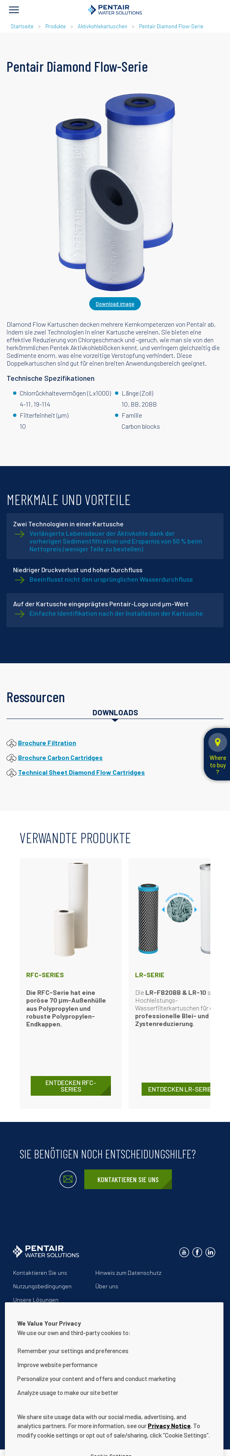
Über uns (106, 1286)
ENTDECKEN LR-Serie (180, 1089)
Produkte (55, 26)
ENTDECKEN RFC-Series (70, 1085)
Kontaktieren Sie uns (128, 1179)
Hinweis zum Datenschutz (128, 1272)
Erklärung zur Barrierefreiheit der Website (66, 1313)
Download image (115, 303)
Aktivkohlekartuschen (102, 26)
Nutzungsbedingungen (42, 1286)
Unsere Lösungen (36, 1299)
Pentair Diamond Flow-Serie (171, 26)
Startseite (22, 26)
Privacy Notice (169, 1438)
